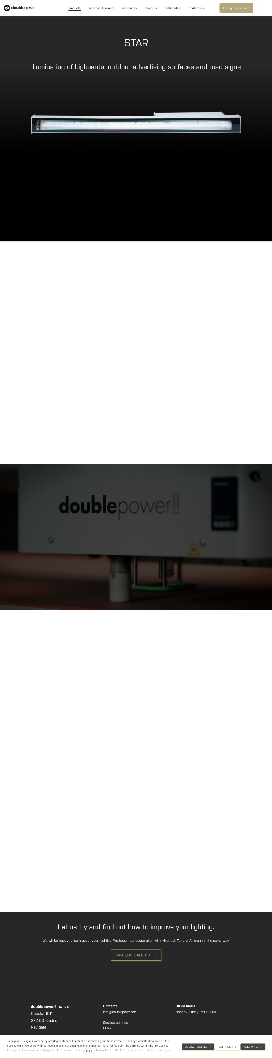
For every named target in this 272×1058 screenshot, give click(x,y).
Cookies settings (115, 1022)
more (89, 1050)
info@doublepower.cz (119, 1011)
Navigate (38, 1026)
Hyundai (169, 940)
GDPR (107, 1028)
